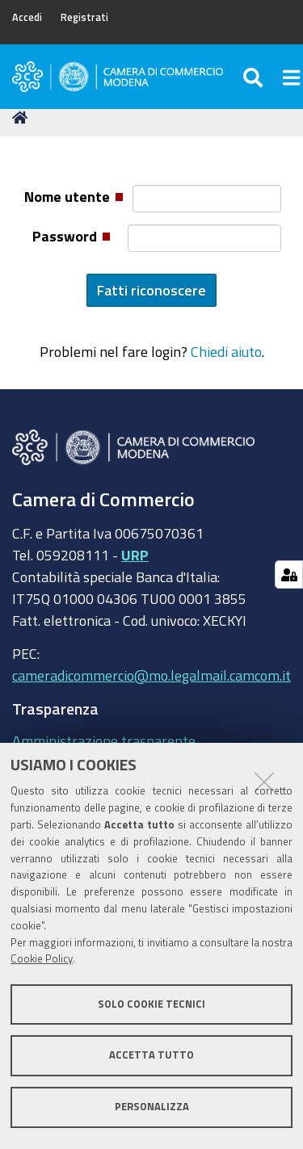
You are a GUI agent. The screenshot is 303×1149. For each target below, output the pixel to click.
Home (22, 117)
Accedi (27, 17)
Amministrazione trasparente (104, 740)
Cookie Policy (42, 959)
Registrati (84, 17)
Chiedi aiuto (226, 351)
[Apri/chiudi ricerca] (255, 76)
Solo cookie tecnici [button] (151, 1004)
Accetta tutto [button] (151, 1055)
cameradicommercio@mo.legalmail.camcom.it (151, 675)
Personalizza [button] (152, 1106)
